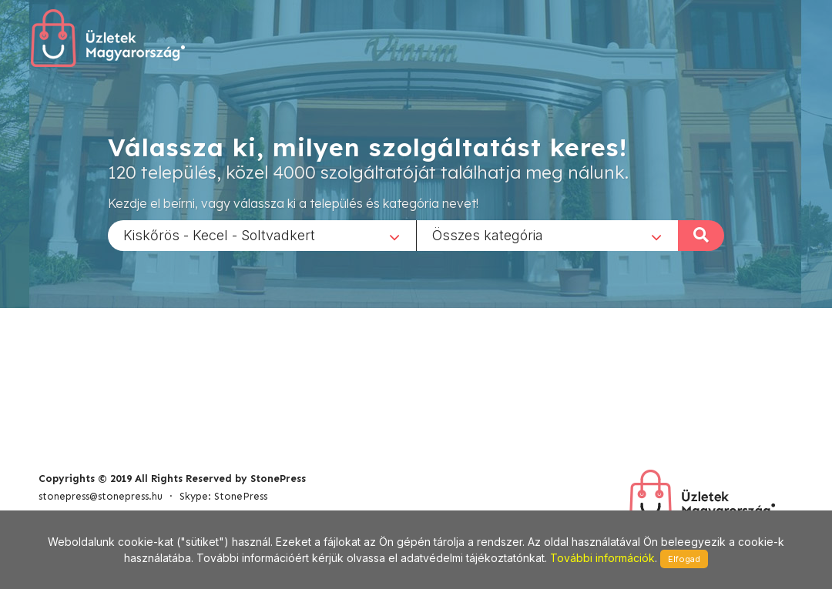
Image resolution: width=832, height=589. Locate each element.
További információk (602, 557)
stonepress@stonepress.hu (101, 496)
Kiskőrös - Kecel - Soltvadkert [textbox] (219, 234)
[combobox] (262, 234)
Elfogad (684, 559)
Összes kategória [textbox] (487, 234)
